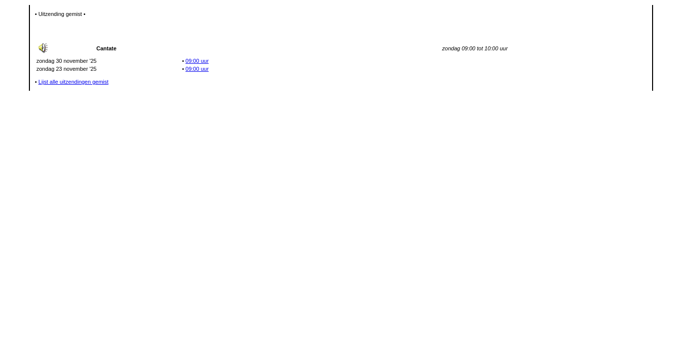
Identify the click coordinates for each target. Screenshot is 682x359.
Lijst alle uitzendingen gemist (73, 82)
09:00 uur (196, 61)
